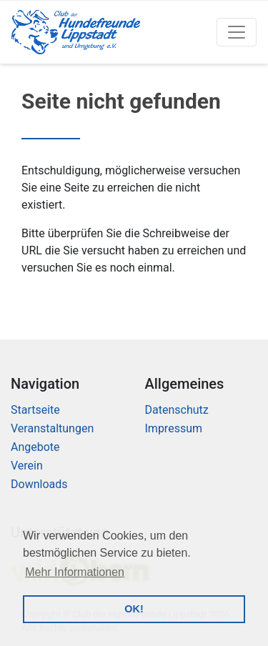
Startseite (35, 410)
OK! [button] (133, 609)
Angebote (35, 447)
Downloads (39, 484)
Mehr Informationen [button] (74, 572)
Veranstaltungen (52, 428)
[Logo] (75, 32)
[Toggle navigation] (237, 32)
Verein (27, 465)
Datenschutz (177, 410)
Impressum (174, 428)
